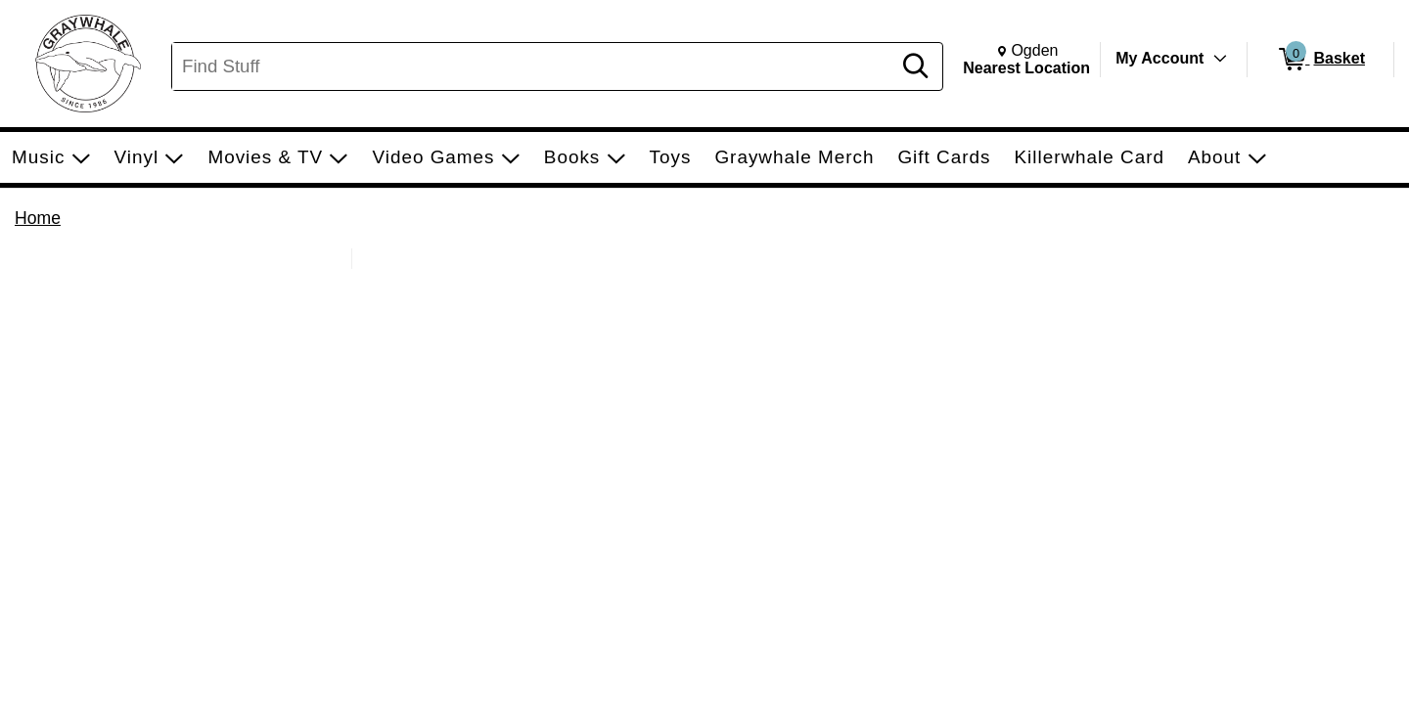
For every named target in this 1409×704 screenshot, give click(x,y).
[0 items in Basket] (1320, 59)
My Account (1159, 58)
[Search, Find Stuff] (534, 66)
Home (38, 218)
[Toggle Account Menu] (1220, 58)
